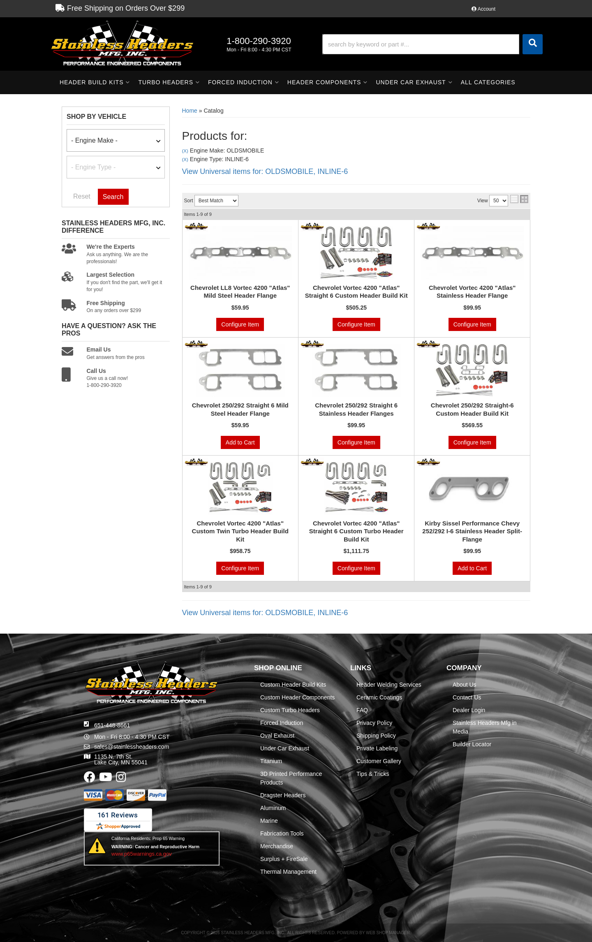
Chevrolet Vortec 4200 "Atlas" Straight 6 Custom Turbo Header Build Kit (356, 531)
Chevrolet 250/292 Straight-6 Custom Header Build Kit (472, 409)
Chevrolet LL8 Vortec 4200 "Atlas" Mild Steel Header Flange (240, 291)
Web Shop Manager (388, 932)
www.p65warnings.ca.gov (141, 854)
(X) (185, 150)
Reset (81, 196)
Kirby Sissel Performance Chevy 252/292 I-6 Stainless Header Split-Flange (472, 531)
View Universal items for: (265, 171)
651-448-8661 (112, 725)
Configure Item (240, 324)
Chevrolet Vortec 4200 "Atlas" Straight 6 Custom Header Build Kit (356, 291)
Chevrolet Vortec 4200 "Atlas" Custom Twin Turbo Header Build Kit (240, 531)
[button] (432, 44)
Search (113, 196)
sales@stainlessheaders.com (131, 747)
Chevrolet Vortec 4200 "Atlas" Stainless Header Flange (472, 291)
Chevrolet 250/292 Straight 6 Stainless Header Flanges (356, 409)
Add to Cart (240, 442)
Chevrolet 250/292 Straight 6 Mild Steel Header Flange (240, 409)
